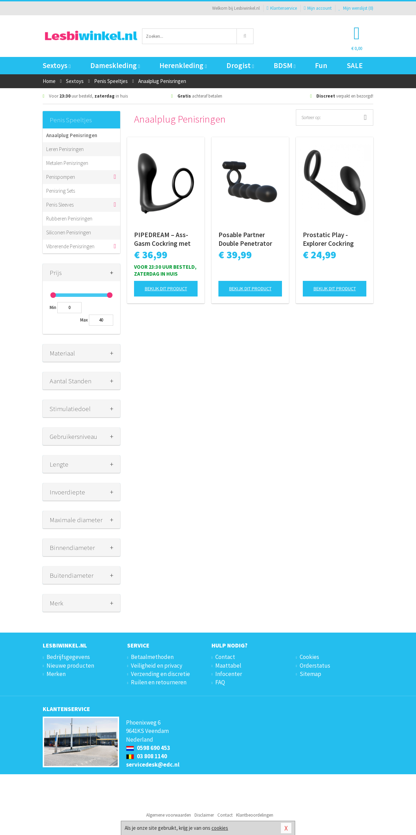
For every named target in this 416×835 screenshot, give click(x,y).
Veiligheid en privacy (156, 665)
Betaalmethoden (152, 657)
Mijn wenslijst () (356, 8)
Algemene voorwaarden (168, 815)
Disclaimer (204, 815)
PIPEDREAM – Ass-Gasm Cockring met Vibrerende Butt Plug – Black (164, 239)
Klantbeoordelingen (254, 815)
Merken (56, 674)
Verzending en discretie (160, 674)
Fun (321, 65)
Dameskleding (115, 65)
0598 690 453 (148, 748)
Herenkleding (183, 65)
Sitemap (310, 674)
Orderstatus (315, 665)
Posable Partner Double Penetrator (245, 239)
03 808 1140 (146, 756)
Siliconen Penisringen (68, 232)
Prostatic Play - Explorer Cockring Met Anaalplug (328, 239)
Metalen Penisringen (67, 163)
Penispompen (60, 177)
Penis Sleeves (60, 204)
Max (84, 320)
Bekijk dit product (166, 288)
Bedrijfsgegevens (68, 657)
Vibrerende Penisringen (70, 246)
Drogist (240, 65)
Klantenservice (282, 8)
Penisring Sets (60, 190)
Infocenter (228, 674)
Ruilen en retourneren (158, 682)
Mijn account (318, 8)
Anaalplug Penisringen (71, 135)
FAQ (220, 682)
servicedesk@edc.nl (153, 764)
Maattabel (228, 665)
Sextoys (56, 65)
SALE (355, 65)
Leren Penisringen (65, 149)
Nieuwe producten (70, 665)
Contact (225, 657)
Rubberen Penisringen (69, 218)
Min (53, 307)
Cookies (309, 657)
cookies (219, 828)
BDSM (285, 65)
